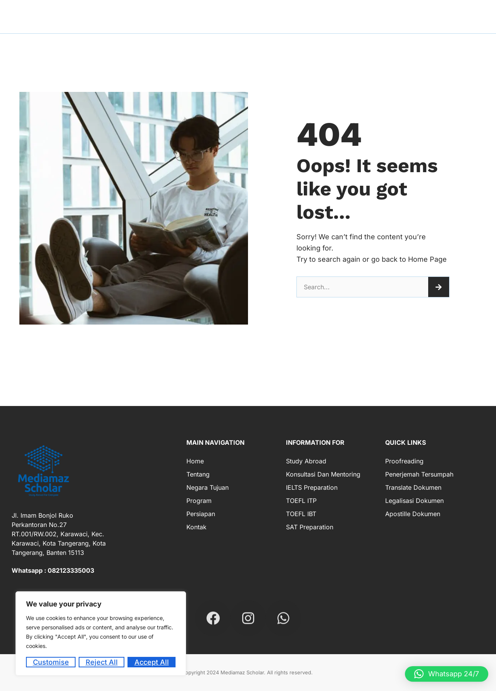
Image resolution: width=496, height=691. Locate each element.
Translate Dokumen (413, 487)
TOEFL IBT (301, 514)
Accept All (151, 662)
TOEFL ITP (301, 500)
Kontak (196, 527)
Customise (51, 662)
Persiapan (200, 514)
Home (195, 461)
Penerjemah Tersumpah (419, 474)
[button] (446, 674)
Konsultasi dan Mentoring (323, 474)
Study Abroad (306, 461)
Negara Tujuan (207, 487)
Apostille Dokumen (412, 514)
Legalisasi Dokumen (414, 500)
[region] (101, 633)
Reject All (102, 662)
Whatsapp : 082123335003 (53, 570)
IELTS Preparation (312, 487)
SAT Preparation (309, 527)
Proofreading (404, 461)
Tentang (198, 474)
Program (199, 500)
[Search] (438, 287)
